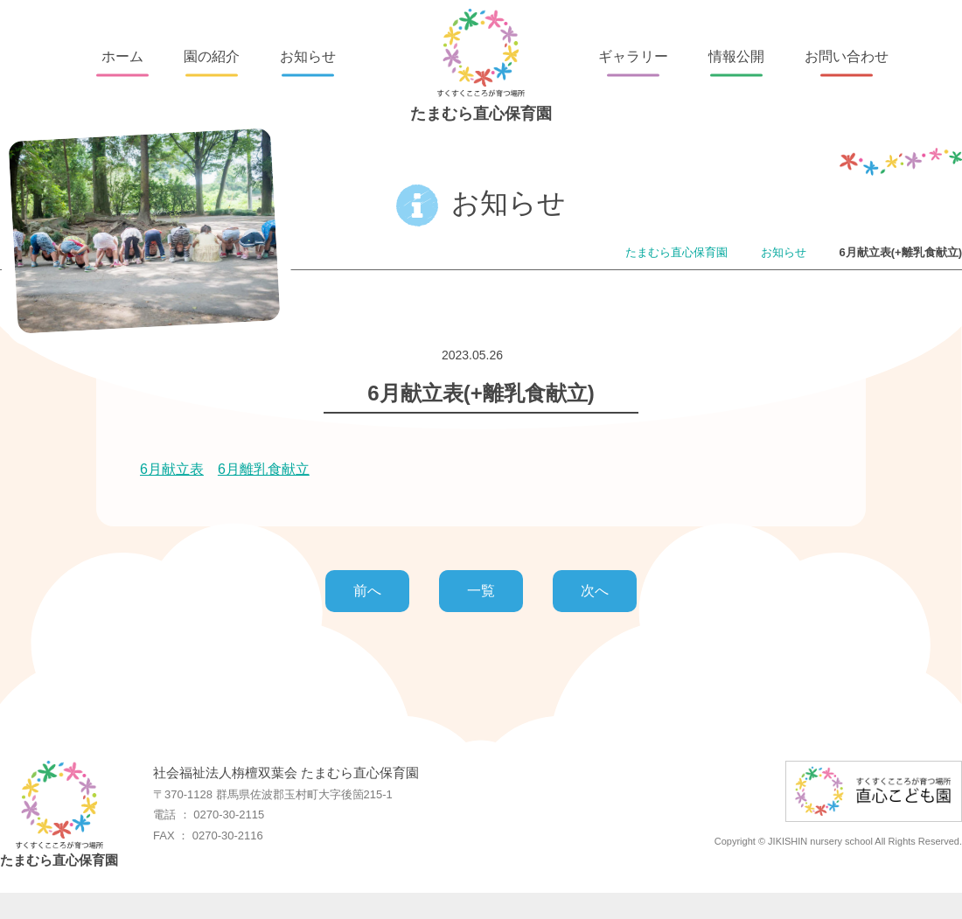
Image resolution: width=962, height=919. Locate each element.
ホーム (122, 56)
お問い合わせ (847, 56)
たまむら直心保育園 (481, 65)
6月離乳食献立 (264, 469)
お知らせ (308, 56)
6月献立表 (172, 469)
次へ (595, 590)
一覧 (481, 590)
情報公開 (736, 56)
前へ (367, 590)
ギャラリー (633, 56)
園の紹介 (212, 56)
